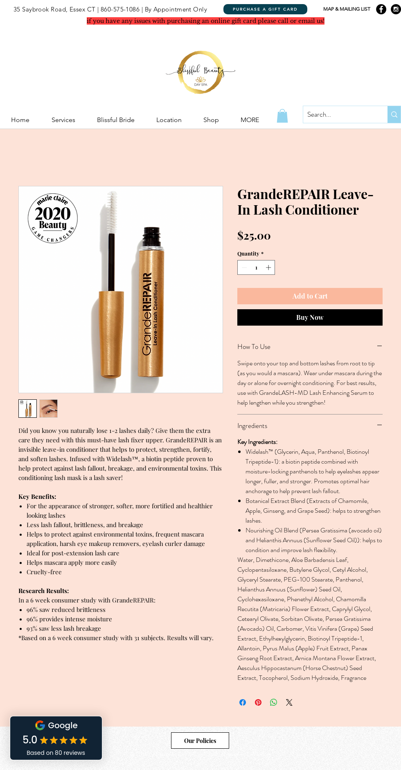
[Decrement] (243, 267)
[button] (282, 115)
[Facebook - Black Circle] (381, 9)
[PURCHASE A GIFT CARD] (265, 9)
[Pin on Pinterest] (258, 702)
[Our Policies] (200, 740)
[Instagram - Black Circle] (396, 9)
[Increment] (269, 267)
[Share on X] (289, 702)
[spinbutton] (256, 267)
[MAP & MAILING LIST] (346, 9)
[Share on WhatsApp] (274, 702)
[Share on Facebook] (243, 702)
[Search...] (338, 114)
